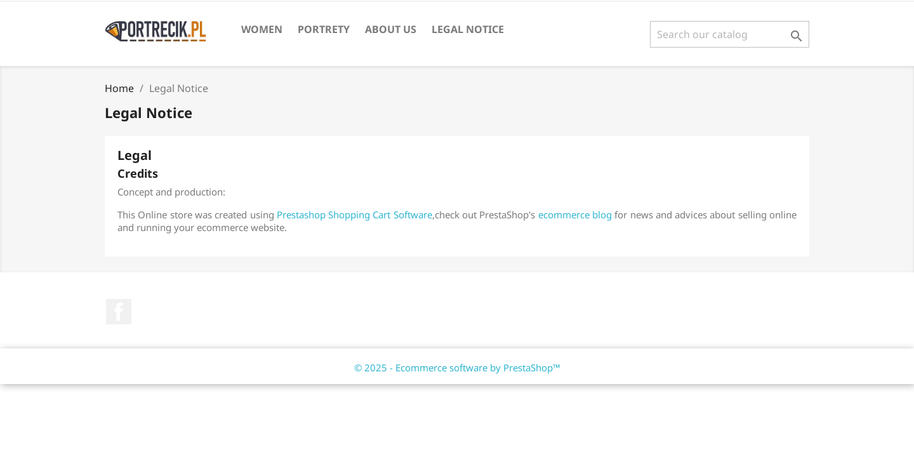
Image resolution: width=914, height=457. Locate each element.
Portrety (324, 29)
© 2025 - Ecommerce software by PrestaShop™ (457, 367)
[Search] (729, 34)
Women (261, 29)
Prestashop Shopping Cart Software (354, 214)
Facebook (118, 311)
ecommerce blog (575, 214)
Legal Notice (468, 29)
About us (390, 29)
